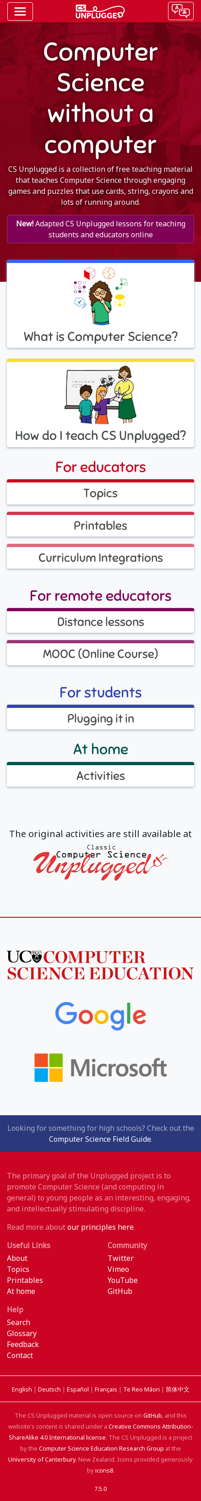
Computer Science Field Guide (100, 1139)
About (17, 1258)
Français (107, 1389)
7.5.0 (100, 1489)
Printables (25, 1280)
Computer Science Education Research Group (101, 1448)
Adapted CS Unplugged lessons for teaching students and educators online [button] (100, 229)
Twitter (121, 1258)
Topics (18, 1269)
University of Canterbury (42, 1459)
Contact (20, 1355)
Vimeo (118, 1269)
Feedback (23, 1344)
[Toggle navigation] (20, 11)
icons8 (104, 1470)
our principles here (100, 1227)
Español (78, 1389)
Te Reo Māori (142, 1389)
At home (21, 1291)
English (22, 1389)
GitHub (120, 1291)
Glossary (22, 1333)
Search (18, 1322)
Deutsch (50, 1389)
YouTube (123, 1280)
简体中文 (178, 1389)
